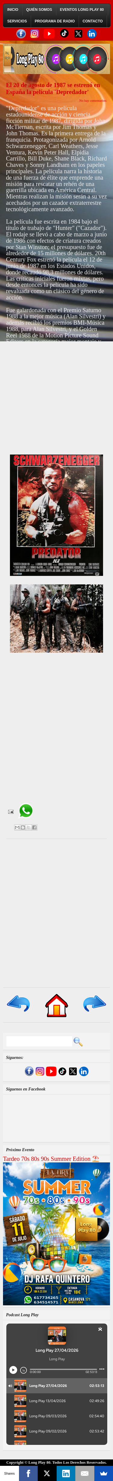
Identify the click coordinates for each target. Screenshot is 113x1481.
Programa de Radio (55, 21)
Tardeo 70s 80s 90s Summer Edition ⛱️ (51, 1158)
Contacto (93, 21)
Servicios (17, 21)
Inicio (12, 10)
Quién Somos (39, 10)
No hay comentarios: (93, 100)
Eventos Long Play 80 (82, 10)
